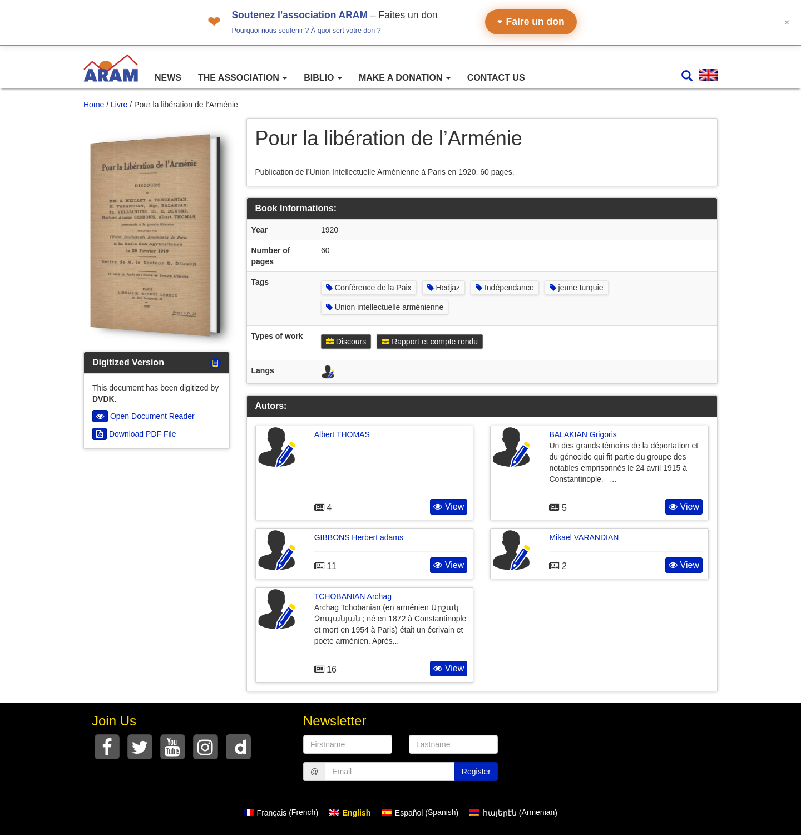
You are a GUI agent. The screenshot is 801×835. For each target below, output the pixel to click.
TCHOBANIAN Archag (353, 596)
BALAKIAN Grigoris (582, 434)
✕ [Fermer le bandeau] (787, 22)
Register (476, 771)
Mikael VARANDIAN (584, 537)
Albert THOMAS (342, 434)
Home (93, 104)
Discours (346, 341)
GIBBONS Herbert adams (358, 537)
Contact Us (496, 77)
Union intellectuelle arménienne (384, 307)
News (168, 77)
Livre (119, 104)
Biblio (323, 77)
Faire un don (531, 21)
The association (242, 77)
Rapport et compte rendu (430, 341)
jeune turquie (577, 287)
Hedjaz (443, 287)
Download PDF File (134, 433)
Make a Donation (405, 77)
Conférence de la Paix (369, 287)
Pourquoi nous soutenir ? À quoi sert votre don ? (305, 30)
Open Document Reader (143, 416)
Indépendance (505, 287)
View (448, 506)
